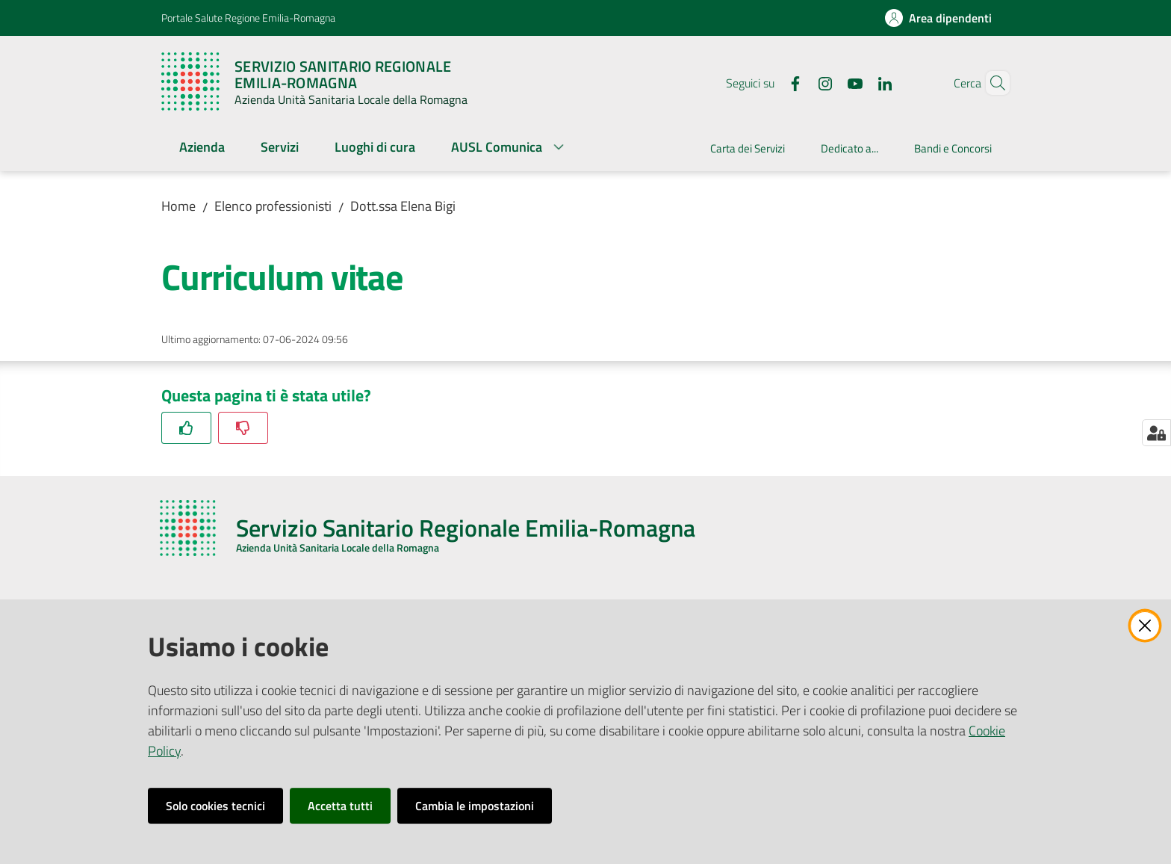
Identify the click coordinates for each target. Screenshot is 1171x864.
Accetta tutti (340, 806)
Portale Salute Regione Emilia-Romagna (248, 17)
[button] (992, 83)
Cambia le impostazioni (474, 806)
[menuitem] (202, 148)
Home (178, 206)
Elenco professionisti (273, 206)
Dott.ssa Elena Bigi (403, 206)
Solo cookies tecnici (215, 806)
